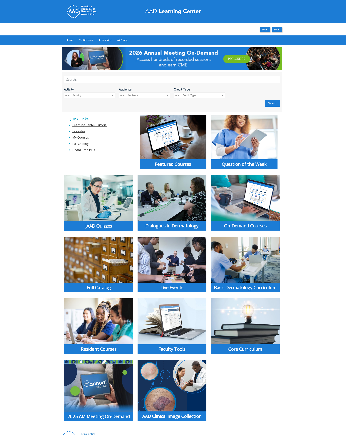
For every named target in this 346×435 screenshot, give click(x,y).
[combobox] (79, 95)
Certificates (86, 40)
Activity (69, 89)
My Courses (80, 137)
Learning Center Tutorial (89, 125)
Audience (125, 89)
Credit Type (182, 89)
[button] (78, 58)
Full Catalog (80, 144)
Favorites (78, 131)
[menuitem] (69, 40)
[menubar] (96, 40)
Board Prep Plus (83, 150)
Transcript (105, 40)
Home (69, 40)
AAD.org (122, 40)
